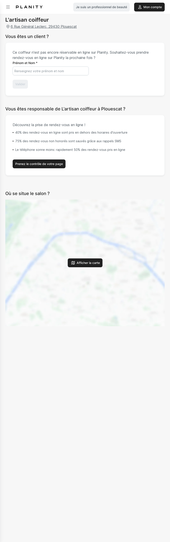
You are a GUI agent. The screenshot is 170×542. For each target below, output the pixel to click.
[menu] (8, 7)
